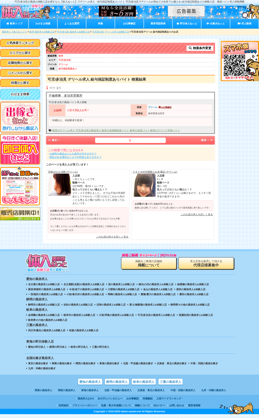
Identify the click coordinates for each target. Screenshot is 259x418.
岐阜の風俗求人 (143, 381)
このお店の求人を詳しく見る (112, 236)
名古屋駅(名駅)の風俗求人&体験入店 (84, 284)
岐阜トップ (14, 23)
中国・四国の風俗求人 (183, 390)
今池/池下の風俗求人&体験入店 (86, 289)
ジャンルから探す (20, 72)
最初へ (54, 140)
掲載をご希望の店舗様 (148, 263)
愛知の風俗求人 (90, 381)
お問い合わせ (176, 405)
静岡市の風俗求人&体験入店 (44, 304)
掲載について (142, 405)
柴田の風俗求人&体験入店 (190, 289)
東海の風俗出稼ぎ (109, 363)
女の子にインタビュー (110, 398)
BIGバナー (159, 405)
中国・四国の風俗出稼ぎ (204, 363)
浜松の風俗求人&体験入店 (78, 304)
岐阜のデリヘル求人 (63, 130)
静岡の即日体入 (58, 346)
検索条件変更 (199, 48)
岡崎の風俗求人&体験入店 (122, 294)
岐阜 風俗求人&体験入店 (42, 32)
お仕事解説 (129, 23)
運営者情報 (194, 405)
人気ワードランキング (168, 398)
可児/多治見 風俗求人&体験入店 (73, 32)
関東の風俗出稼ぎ (62, 363)
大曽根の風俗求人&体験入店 (123, 289)
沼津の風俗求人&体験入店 (111, 304)
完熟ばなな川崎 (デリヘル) (63, 171)
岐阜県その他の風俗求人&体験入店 (47, 320)
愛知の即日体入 (37, 346)
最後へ (207, 140)
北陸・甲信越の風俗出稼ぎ (138, 363)
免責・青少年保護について (116, 405)
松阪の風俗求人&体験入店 (83, 330)
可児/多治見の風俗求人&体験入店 (156, 315)
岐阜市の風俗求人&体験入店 (79, 315)
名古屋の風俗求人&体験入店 (44, 284)
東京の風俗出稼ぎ (38, 363)
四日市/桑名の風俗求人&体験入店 (46, 330)
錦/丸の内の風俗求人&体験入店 (156, 284)
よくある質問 (71, 23)
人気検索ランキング (20, 43)
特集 (100, 23)
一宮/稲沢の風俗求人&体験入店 (45, 294)
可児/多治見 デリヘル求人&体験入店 (110, 32)
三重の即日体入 (100, 346)
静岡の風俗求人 (117, 381)
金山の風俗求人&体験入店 (157, 289)
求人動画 (244, 23)
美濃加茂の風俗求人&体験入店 (196, 315)
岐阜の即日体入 (79, 346)
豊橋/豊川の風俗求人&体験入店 (158, 294)
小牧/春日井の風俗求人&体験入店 (85, 294)
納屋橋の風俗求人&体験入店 (193, 284)
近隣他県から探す (20, 62)
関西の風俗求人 (66, 390)
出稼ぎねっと (215, 23)
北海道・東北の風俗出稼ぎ (172, 363)
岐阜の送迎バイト (140, 130)
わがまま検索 (42, 23)
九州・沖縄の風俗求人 (213, 390)
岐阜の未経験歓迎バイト (115, 130)
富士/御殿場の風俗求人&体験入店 (148, 304)
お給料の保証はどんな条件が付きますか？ (73, 153)
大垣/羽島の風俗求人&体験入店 (116, 315)
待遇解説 (148, 398)
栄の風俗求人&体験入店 (121, 284)
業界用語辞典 (158, 23)
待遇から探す (20, 82)
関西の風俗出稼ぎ (86, 363)
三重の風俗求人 (170, 381)
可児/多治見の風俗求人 (88, 130)
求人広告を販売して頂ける (206, 263)
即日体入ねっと (187, 23)
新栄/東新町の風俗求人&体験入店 (46, 289)
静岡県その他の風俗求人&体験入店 (190, 304)
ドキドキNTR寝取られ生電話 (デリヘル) (155, 171)
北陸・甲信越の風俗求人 (118, 390)
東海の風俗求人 (90, 390)
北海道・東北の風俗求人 (151, 390)
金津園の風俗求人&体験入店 (44, 315)
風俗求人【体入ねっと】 (14, 32)
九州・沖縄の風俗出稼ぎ (42, 368)
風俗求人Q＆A (86, 398)
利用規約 (64, 405)
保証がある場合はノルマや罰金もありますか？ (75, 157)
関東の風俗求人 (43, 390)
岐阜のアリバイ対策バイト (165, 130)
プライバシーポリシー (84, 405)
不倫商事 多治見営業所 (65, 95)
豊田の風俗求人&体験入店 (193, 294)
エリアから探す (20, 53)
